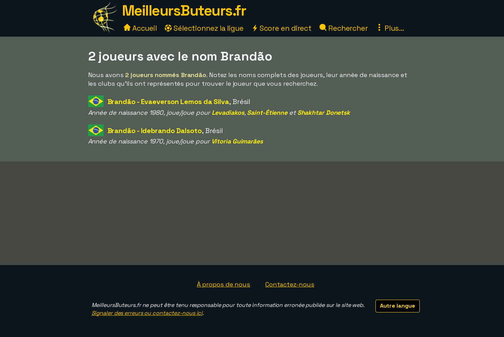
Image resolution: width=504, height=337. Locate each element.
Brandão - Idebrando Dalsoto (154, 130)
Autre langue (397, 305)
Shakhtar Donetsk (323, 112)
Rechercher (344, 28)
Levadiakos (228, 112)
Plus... (390, 28)
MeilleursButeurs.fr (184, 10)
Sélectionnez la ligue (204, 28)
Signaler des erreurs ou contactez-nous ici (147, 313)
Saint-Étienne (267, 112)
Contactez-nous (289, 284)
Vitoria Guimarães (237, 141)
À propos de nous (223, 284)
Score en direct (281, 28)
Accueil (140, 28)
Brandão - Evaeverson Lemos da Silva (168, 101)
